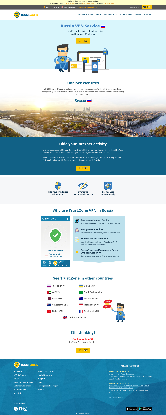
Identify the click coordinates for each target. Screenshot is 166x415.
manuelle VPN (88, 3)
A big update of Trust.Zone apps (121, 374)
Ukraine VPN (87, 285)
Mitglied (17, 393)
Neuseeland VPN (57, 304)
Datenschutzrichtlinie (23, 386)
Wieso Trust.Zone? (85, 15)
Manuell (41, 389)
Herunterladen (126, 15)
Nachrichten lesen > (115, 397)
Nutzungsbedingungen (23, 382)
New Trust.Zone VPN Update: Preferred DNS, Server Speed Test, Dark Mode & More (129, 387)
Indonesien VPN (89, 304)
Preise (98, 15)
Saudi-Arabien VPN (90, 292)
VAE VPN (53, 292)
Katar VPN (54, 298)
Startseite (18, 371)
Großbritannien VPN (75, 317)
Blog (40, 382)
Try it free (83, 168)
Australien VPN (88, 298)
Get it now (83, 41)
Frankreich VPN (89, 311)
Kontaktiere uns (45, 375)
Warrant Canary (21, 389)
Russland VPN (56, 285)
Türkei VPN (55, 311)
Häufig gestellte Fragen (48, 386)
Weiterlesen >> (111, 3)
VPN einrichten (110, 15)
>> (88, 7)
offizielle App (69, 3)
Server (138, 15)
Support (147, 15)
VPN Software (20, 375)
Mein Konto (146, 7)
